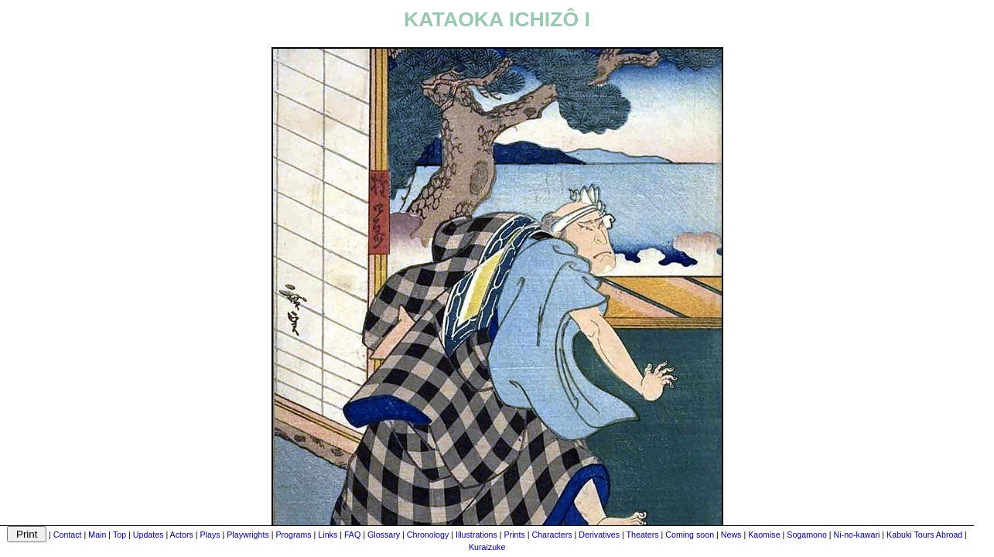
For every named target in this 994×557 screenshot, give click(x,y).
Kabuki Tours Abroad (924, 534)
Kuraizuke (487, 547)
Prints (514, 534)
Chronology (428, 534)
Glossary (383, 534)
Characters (551, 534)
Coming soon (689, 534)
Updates (148, 534)
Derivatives (599, 534)
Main (97, 534)
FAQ (352, 534)
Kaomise (764, 534)
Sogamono (807, 534)
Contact (67, 534)
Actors (181, 534)
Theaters (643, 534)
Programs (293, 534)
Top (119, 534)
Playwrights (247, 534)
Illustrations (476, 534)
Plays (210, 534)
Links (327, 534)
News (731, 534)
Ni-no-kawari (857, 534)
